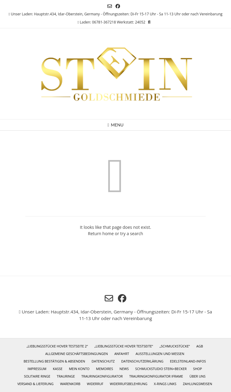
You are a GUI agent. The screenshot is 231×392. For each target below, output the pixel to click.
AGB (199, 346)
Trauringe (66, 376)
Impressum (37, 368)
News (124, 368)
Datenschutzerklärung (142, 361)
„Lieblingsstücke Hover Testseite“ (123, 346)
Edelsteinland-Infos (188, 361)
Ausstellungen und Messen (160, 353)
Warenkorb (70, 383)
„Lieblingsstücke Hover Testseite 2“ (57, 346)
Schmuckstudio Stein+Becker (161, 368)
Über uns (197, 376)
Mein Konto (79, 368)
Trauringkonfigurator (102, 376)
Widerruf (95, 383)
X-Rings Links (165, 383)
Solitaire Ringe (37, 376)
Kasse (58, 368)
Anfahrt (121, 353)
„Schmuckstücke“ (174, 346)
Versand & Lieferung (35, 383)
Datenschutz (103, 361)
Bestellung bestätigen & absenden (54, 361)
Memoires (104, 368)
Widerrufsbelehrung (128, 383)
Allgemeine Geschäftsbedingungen (76, 353)
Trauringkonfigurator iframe (156, 376)
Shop (197, 368)
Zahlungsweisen (197, 383)
